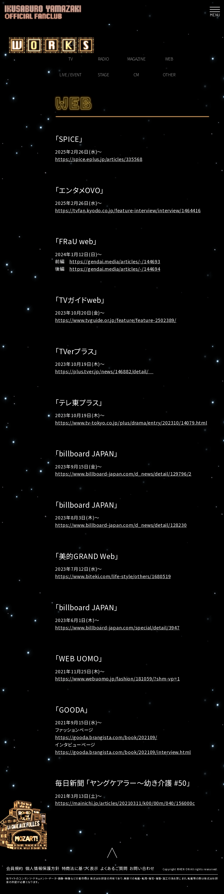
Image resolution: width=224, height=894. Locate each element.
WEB (169, 59)
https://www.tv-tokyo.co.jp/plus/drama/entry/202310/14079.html (131, 422)
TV (70, 59)
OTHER (169, 74)
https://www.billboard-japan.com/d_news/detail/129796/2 (123, 473)
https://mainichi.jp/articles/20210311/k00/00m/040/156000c (125, 803)
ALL (70, 42)
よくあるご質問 (114, 868)
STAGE (103, 74)
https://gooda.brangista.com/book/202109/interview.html (123, 752)
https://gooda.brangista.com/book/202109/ (106, 737)
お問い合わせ (141, 868)
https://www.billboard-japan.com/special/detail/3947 (117, 627)
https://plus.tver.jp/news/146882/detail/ (104, 371)
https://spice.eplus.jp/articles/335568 (98, 159)
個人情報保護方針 (42, 868)
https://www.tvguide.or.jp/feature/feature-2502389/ (115, 320)
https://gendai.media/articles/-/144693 (114, 261)
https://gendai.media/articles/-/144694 (114, 268)
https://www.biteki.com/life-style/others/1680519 (113, 576)
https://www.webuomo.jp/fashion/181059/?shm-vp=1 (117, 678)
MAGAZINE (136, 59)
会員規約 (14, 868)
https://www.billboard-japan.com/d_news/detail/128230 (121, 525)
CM (136, 74)
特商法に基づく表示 (80, 868)
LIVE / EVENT (70, 74)
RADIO (103, 59)
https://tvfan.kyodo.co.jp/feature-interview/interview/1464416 (128, 210)
